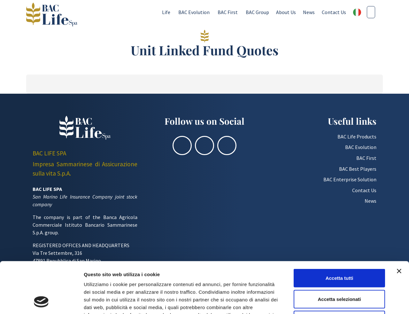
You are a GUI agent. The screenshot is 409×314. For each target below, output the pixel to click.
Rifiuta (339, 272)
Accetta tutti (339, 230)
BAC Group (257, 12)
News (309, 12)
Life (166, 12)
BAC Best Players (357, 169)
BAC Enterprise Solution (349, 179)
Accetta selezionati (339, 251)
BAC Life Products (356, 136)
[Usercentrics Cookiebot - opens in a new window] (41, 301)
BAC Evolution (194, 12)
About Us (286, 12)
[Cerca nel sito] (371, 12)
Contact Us (334, 12)
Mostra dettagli (336, 301)
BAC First (228, 12)
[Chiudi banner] (399, 223)
